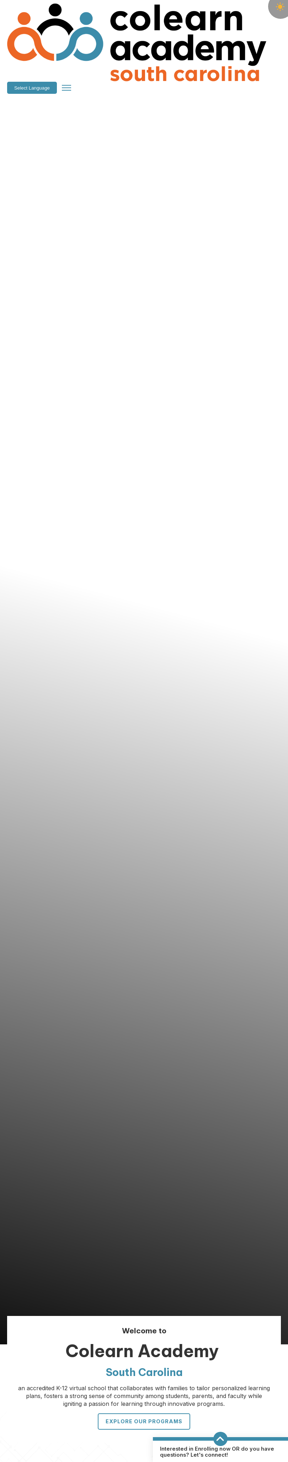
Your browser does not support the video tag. (144, 686)
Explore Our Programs (144, 1421)
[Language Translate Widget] (222, 14)
